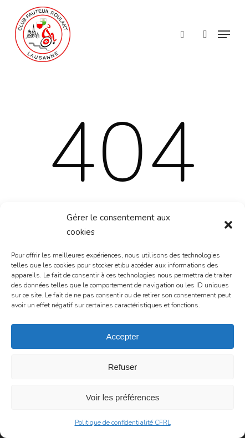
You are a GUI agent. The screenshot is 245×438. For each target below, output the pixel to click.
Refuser (122, 367)
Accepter (122, 336)
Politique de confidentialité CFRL (123, 422)
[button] (228, 224)
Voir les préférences (123, 397)
